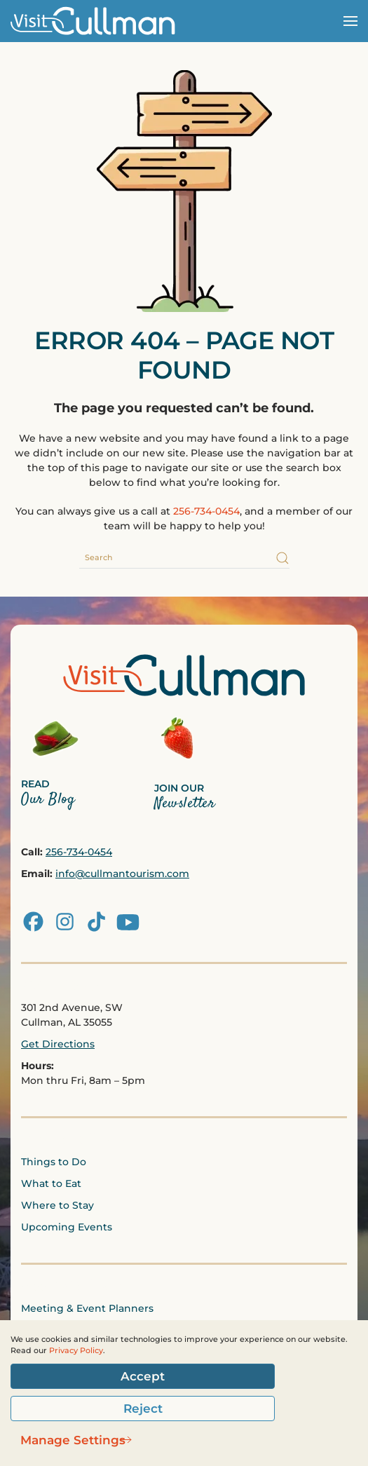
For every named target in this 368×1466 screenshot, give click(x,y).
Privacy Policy (76, 1350)
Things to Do (53, 1161)
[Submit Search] (282, 558)
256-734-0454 (206, 511)
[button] (350, 21)
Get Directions (58, 1044)
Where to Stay (57, 1205)
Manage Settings (72, 1440)
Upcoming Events (66, 1227)
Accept (143, 1376)
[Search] (184, 558)
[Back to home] (98, 21)
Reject (143, 1408)
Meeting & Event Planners (87, 1308)
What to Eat (51, 1183)
